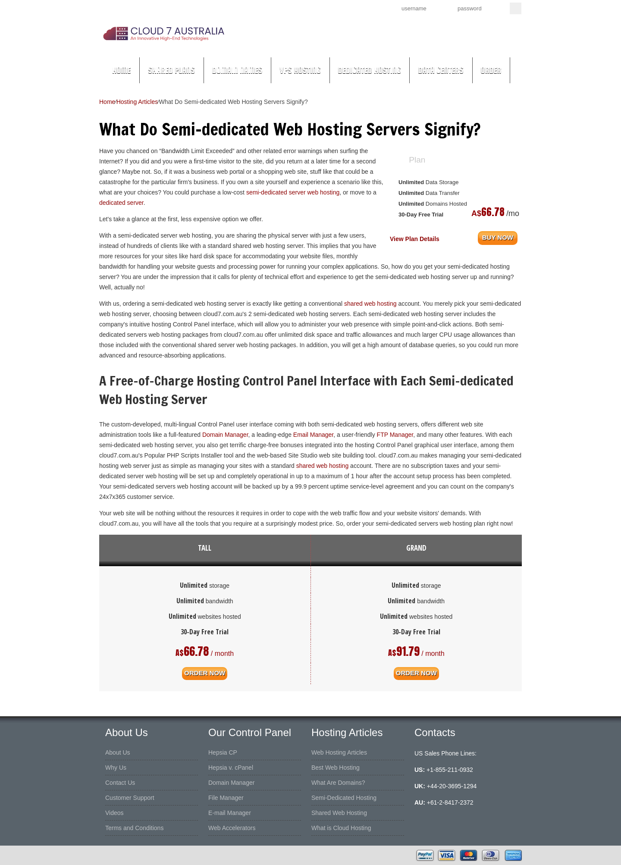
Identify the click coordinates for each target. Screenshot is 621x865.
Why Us (115, 767)
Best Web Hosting (335, 767)
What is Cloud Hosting (341, 827)
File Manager (226, 797)
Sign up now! (340, 7)
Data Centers (440, 70)
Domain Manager (225, 434)
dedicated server (121, 202)
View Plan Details (414, 238)
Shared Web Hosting (339, 812)
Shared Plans (171, 70)
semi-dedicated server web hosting (292, 192)
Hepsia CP (222, 752)
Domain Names (237, 70)
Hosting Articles (137, 101)
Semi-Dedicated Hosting (343, 797)
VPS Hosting (299, 70)
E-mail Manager (229, 812)
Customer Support (129, 797)
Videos (114, 812)
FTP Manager (395, 434)
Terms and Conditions (134, 827)
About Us (117, 752)
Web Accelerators (231, 827)
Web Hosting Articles (339, 752)
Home (121, 70)
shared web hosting (370, 303)
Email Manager (313, 434)
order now (204, 672)
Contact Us (120, 782)
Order (491, 70)
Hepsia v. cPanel (230, 767)
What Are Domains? (338, 782)
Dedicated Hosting (369, 70)
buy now (497, 236)
